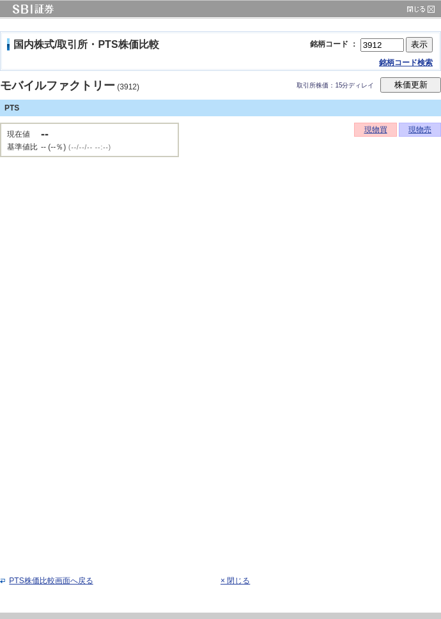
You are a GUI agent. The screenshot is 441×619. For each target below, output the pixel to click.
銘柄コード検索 (406, 62)
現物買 (375, 129)
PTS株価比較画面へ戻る (51, 580)
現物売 (419, 129)
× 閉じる (235, 580)
